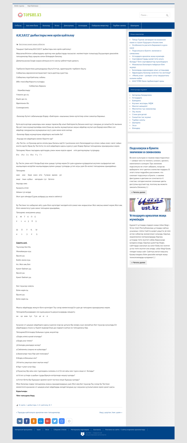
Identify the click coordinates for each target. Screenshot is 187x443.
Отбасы (18, 25)
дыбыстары (32, 405)
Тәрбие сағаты (119, 25)
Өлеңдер (136, 128)
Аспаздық (82, 25)
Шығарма (134, 25)
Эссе (134, 125)
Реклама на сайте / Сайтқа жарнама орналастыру (125, 430)
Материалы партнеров (80, 430)
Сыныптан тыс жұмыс (141, 117)
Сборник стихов (60, 430)
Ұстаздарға (137, 98)
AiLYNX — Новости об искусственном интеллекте (96, 434)
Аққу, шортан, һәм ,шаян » (110, 412)
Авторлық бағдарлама (142, 95)
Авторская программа (23, 430)
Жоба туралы (19, 6)
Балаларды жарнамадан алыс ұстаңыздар (150, 70)
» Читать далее (138, 192)
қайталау (44, 405)
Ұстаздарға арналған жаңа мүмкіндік (148, 56)
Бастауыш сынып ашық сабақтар (32, 44)
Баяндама (136, 101)
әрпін (23, 405)
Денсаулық (69, 25)
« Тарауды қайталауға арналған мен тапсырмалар (38, 412)
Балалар (46, 25)
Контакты (97, 430)
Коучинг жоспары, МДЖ (142, 103)
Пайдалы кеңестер (100, 25)
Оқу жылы (136, 112)
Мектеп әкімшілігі (139, 106)
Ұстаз (57, 25)
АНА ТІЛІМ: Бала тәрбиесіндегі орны (148, 81)
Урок (39, 430)
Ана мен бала (32, 25)
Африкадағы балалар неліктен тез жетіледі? (151, 73)
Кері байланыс (33, 6)
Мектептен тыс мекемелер (144, 109)
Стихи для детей (139, 114)
